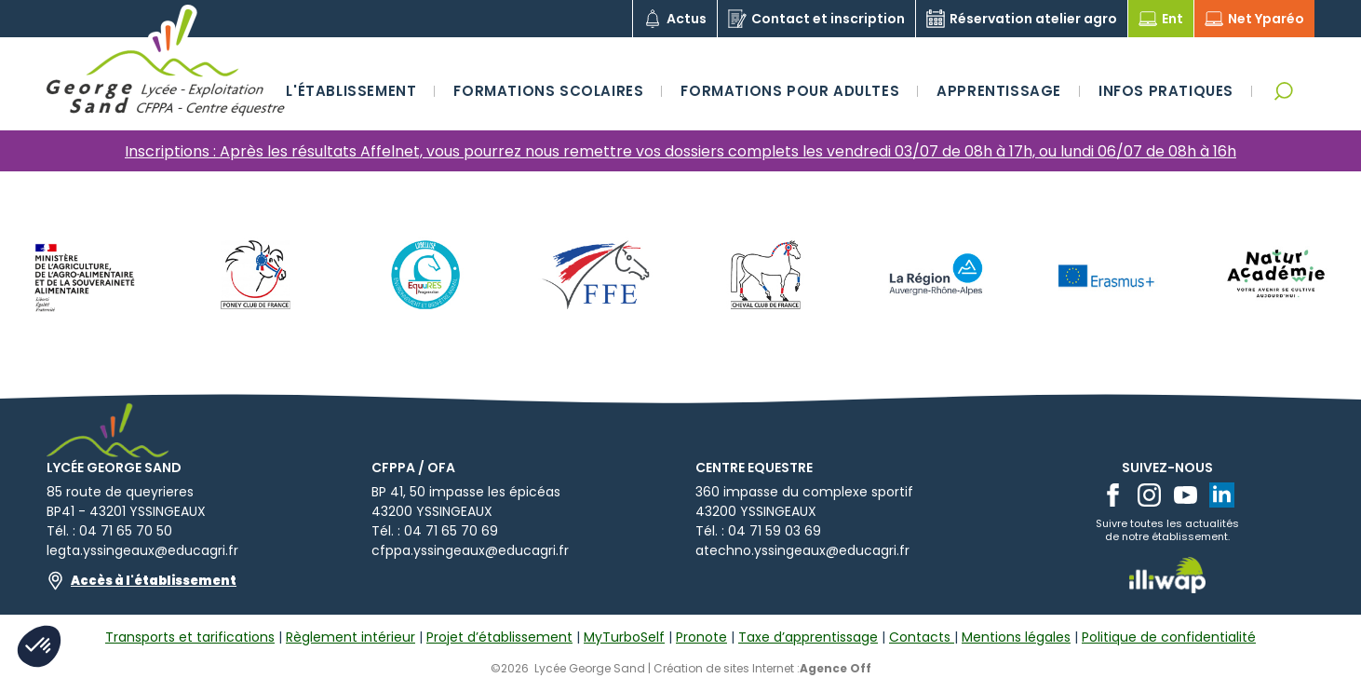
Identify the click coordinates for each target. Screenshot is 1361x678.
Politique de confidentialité (1169, 637)
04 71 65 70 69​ (451, 531)
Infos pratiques (1165, 91)
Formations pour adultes (789, 91)
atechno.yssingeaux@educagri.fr (802, 550)
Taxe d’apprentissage (808, 637)
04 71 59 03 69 (774, 531)
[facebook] (1112, 495)
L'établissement (351, 91)
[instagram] (1149, 495)
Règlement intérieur (350, 637)
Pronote (701, 637)
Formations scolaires (548, 91)
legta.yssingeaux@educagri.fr (142, 550)
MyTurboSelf (624, 637)
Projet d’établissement (499, 637)
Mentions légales (1016, 637)
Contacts (921, 637)
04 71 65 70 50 (125, 531)
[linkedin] (1221, 495)
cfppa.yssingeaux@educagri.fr (470, 550)
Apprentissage (999, 91)
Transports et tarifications (190, 637)
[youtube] (1185, 495)
